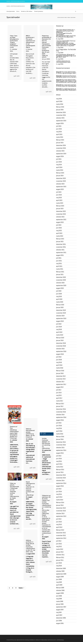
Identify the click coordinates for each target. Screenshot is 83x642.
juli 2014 (58, 489)
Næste (21, 588)
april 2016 (59, 431)
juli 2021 (58, 258)
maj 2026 (59, 99)
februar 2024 (60, 173)
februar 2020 (60, 305)
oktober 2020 (60, 283)
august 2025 (60, 123)
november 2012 (61, 535)
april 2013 (59, 527)
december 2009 (61, 568)
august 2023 (60, 189)
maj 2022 (59, 231)
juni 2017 (59, 393)
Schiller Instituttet (60, 17)
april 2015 (59, 464)
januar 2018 (59, 373)
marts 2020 (59, 302)
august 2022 (60, 222)
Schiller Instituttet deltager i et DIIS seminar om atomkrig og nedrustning (46, 443)
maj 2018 (59, 362)
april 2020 (59, 299)
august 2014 (60, 486)
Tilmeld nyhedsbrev (38, 11)
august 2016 (60, 420)
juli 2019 (58, 324)
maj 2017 (59, 395)
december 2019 (61, 310)
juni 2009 (59, 579)
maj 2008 (59, 599)
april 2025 (59, 134)
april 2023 (59, 200)
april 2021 (59, 266)
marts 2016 (59, 434)
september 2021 (61, 253)
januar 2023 (59, 209)
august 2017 (60, 387)
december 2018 (61, 343)
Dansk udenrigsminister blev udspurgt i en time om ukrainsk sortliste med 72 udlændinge (30, 488)
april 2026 (59, 101)
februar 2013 (60, 530)
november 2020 (61, 280)
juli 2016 (58, 423)
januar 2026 (59, 110)
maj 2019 (59, 329)
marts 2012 (59, 549)
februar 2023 (60, 206)
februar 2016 (60, 437)
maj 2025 (59, 132)
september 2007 (61, 607)
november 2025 (61, 115)
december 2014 (61, 475)
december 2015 (61, 442)
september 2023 (61, 187)
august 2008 (60, 593)
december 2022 (61, 211)
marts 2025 (59, 137)
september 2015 (61, 450)
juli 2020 (58, 291)
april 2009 (59, 585)
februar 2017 (60, 404)
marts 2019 (59, 335)
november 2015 (61, 445)
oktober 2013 (60, 514)
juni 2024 (59, 162)
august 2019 (60, 321)
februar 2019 (60, 338)
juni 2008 (59, 596)
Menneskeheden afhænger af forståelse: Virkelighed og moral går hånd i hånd (66, 56)
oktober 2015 (60, 448)
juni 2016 (59, 426)
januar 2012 (59, 552)
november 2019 (61, 313)
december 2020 (61, 277)
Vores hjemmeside (11, 11)
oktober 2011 (60, 555)
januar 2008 (59, 604)
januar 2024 (59, 176)
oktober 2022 (60, 217)
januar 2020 (59, 307)
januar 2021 (59, 275)
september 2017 (61, 384)
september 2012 (61, 538)
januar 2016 (59, 439)
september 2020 (61, 286)
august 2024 (60, 156)
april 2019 (59, 332)
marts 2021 (59, 269)
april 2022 (59, 233)
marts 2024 (59, 170)
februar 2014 (60, 503)
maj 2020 (59, 297)
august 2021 (60, 255)
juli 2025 (58, 126)
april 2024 (59, 167)
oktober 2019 (60, 316)
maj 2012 (59, 546)
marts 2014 (59, 500)
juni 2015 (59, 459)
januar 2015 (59, 472)
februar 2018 (60, 371)
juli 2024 (58, 159)
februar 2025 (60, 140)
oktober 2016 (60, 415)
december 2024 (61, 145)
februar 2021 (60, 272)
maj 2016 (59, 428)
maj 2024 (59, 165)
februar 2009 (60, 588)
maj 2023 (59, 198)
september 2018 (61, 351)
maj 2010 (59, 566)
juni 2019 (59, 327)
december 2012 (61, 533)
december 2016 (61, 409)
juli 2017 (58, 390)
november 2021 (61, 247)
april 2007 (59, 615)
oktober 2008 (60, 590)
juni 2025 (59, 129)
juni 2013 (59, 522)
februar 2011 (60, 557)
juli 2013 (58, 519)
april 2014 (59, 497)
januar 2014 (59, 505)
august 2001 (60, 623)
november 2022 (61, 214)
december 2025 (61, 112)
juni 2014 (59, 492)
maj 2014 (59, 494)
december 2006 (61, 618)
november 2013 (61, 511)
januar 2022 (59, 242)
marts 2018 (59, 368)
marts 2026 (59, 104)
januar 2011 (59, 560)
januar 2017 (59, 406)
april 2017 (59, 398)
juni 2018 (59, 360)
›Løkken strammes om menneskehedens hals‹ (63, 61)
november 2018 (61, 346)
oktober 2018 (60, 349)
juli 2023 (58, 192)
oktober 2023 (60, 184)
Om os (17, 11)
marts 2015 (59, 467)
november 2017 (61, 379)
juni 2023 (59, 195)
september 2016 (61, 417)
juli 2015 (58, 456)
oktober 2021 (60, 250)
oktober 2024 (60, 151)
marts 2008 (59, 601)
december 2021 (61, 244)
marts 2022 (59, 236)
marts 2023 (59, 203)
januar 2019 (59, 340)
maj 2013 (59, 525)
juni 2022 (59, 228)
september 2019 (61, 318)
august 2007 (60, 610)
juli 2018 (58, 357)
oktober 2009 (60, 571)
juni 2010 (59, 563)
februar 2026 (60, 107)
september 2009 (61, 574)
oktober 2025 (60, 118)
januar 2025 (59, 143)
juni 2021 (59, 261)
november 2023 (61, 181)
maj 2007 (59, 612)
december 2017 (61, 376)
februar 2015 (60, 470)
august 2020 (60, 288)
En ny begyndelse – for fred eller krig (66, 50)
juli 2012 (58, 541)
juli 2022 (58, 225)
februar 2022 (60, 239)
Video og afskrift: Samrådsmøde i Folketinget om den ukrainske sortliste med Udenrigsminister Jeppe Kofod (14, 491)
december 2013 (61, 508)
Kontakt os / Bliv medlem (26, 11)
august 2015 (60, 453)
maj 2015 (59, 461)
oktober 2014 (60, 481)
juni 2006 (59, 621)
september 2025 (61, 121)
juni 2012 (59, 544)
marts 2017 (59, 401)
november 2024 (61, 148)
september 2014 (61, 483)
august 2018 (60, 354)
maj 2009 (59, 582)
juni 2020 (59, 294)
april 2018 (59, 365)
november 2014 (61, 478)
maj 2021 (59, 264)
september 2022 (61, 220)
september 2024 (61, 154)
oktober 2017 (60, 382)
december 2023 (61, 178)
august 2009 (60, 577)
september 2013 (61, 516)
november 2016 (61, 412)
